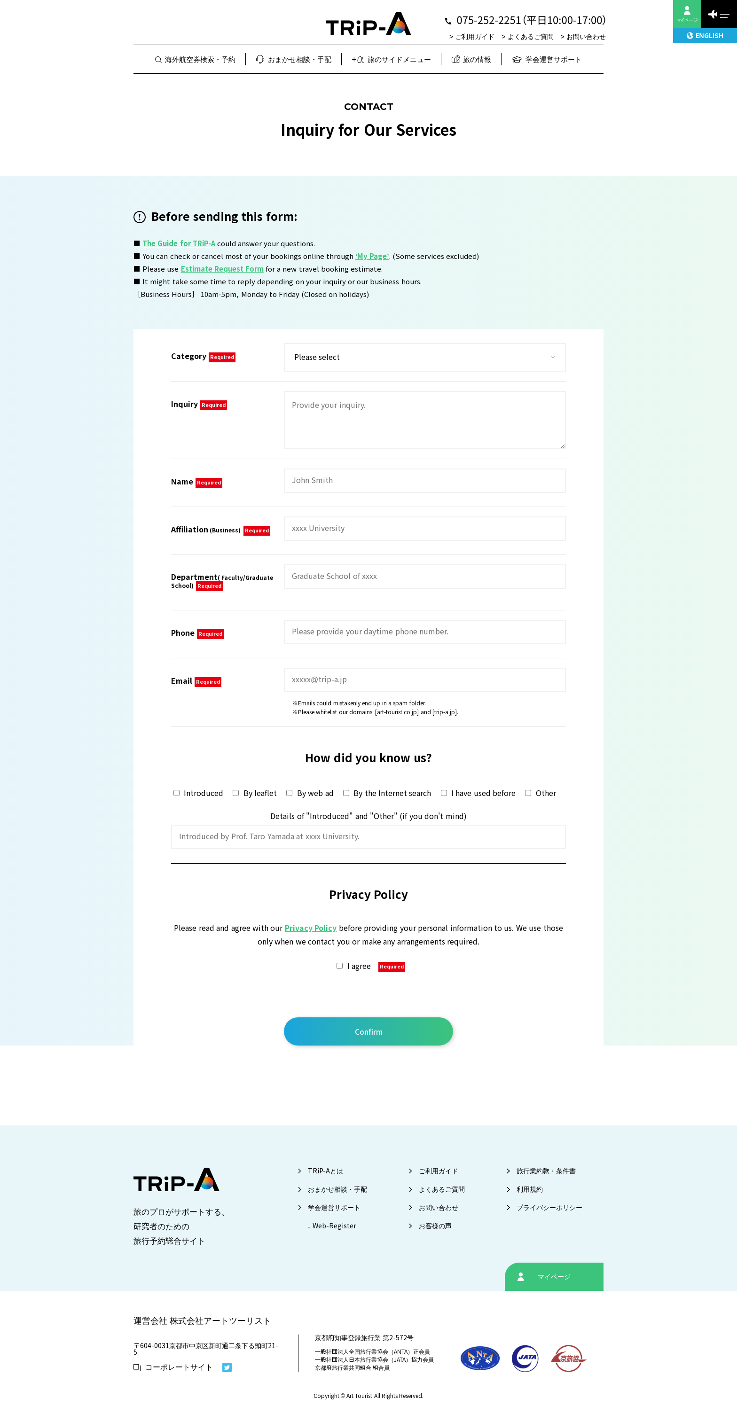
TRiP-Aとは (325, 1171)
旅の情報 (472, 59)
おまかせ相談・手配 (293, 59)
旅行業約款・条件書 (546, 1171)
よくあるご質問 (531, 36)
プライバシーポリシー (549, 1207)
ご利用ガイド (474, 36)
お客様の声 (435, 1226)
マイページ (554, 1276)
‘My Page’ (372, 256)
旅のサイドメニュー (391, 59)
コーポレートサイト (173, 1367)
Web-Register (334, 1226)
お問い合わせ (586, 36)
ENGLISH (705, 35)
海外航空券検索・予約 (195, 59)
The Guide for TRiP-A (178, 244)
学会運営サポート (547, 59)
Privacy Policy (311, 928)
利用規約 (530, 1189)
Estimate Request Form (222, 269)
